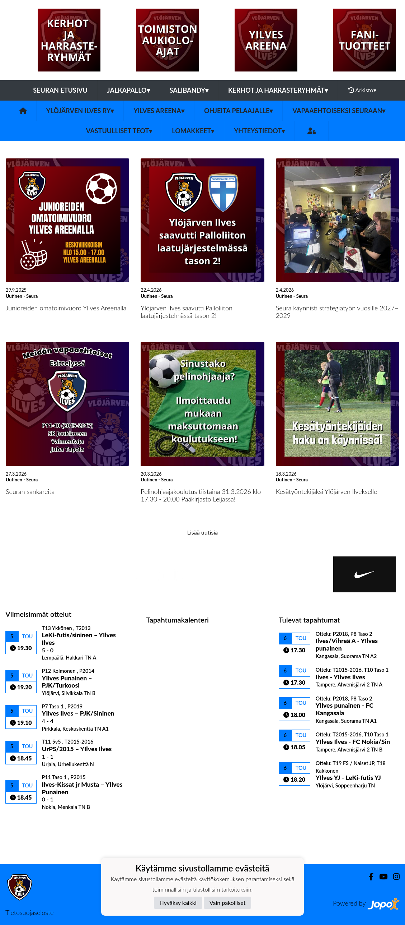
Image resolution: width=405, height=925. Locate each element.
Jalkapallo (128, 90)
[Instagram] (393, 876)
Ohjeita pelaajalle (238, 111)
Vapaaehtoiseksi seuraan (338, 111)
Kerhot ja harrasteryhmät (278, 90)
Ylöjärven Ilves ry (80, 111)
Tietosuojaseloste (29, 912)
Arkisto (362, 90)
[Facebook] (368, 876)
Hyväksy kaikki (178, 902)
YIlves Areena (158, 111)
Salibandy (189, 90)
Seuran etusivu (60, 90)
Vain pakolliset (227, 902)
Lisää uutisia (202, 532)
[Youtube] (380, 876)
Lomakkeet (193, 131)
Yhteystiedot (259, 131)
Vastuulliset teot (119, 131)
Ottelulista (23, 822)
